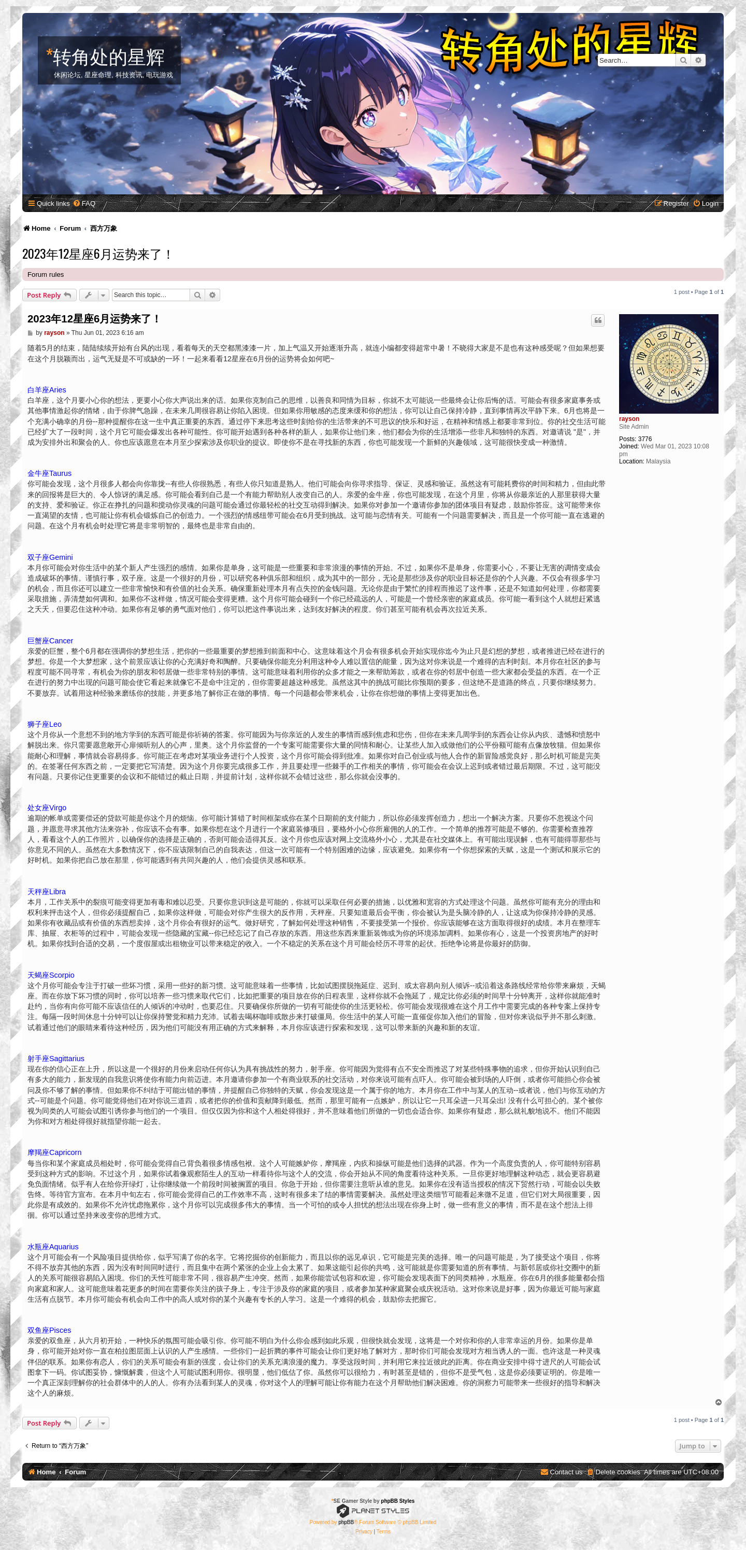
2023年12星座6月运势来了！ (98, 253)
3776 (645, 439)
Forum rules (45, 274)
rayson (629, 418)
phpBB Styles (397, 1501)
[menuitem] (84, 203)
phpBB (346, 1522)
